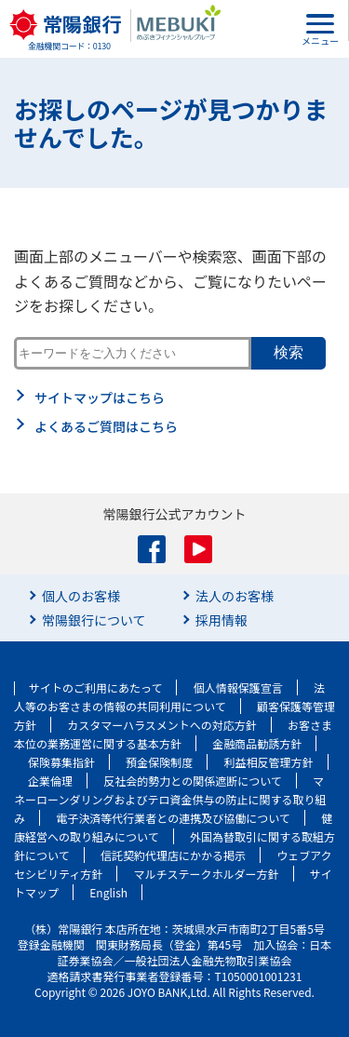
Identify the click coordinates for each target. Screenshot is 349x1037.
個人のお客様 (81, 595)
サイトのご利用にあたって (95, 687)
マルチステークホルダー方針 (206, 874)
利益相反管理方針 (269, 762)
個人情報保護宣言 (238, 687)
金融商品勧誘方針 (257, 743)
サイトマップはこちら (99, 397)
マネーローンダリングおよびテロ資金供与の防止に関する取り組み (170, 799)
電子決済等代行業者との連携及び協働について (173, 818)
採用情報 (221, 620)
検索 (288, 352)
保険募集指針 (61, 762)
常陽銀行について (94, 620)
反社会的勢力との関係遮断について (192, 780)
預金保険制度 (159, 762)
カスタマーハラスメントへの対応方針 (162, 725)
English (108, 892)
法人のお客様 (234, 595)
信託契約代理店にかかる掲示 (173, 855)
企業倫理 (50, 780)
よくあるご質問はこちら (106, 426)
